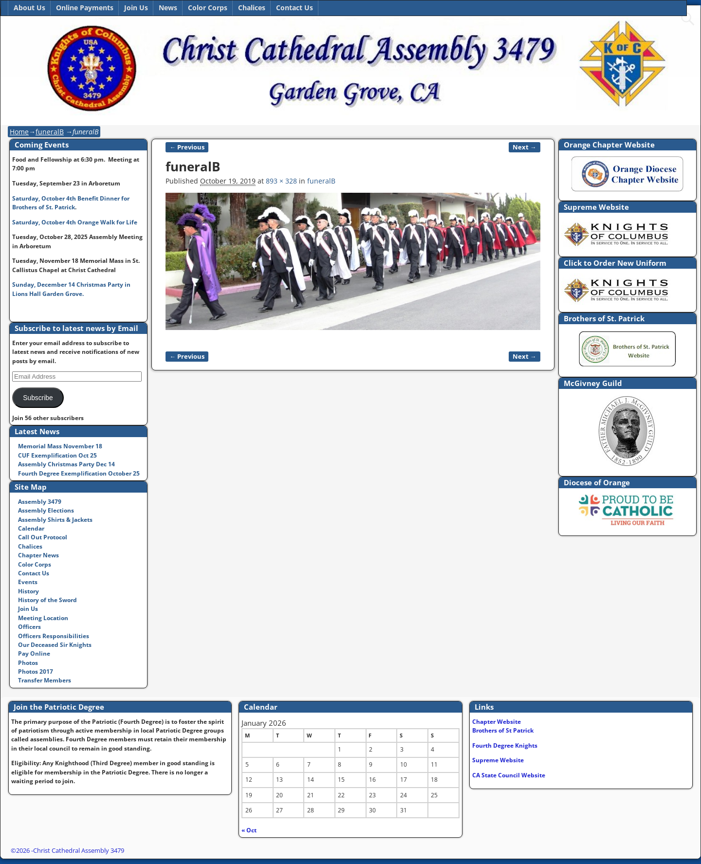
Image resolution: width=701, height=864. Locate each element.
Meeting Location (43, 618)
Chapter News (38, 555)
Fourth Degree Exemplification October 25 (79, 473)
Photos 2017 (35, 671)
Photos (28, 663)
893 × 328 (281, 180)
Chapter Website (496, 721)
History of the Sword (47, 600)
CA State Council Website (508, 775)
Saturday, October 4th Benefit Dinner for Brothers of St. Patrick (70, 202)
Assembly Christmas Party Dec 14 (66, 464)
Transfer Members (44, 680)
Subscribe (38, 398)
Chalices (251, 7)
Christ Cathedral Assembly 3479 (78, 850)
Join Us (136, 7)
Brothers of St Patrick (503, 730)
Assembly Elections (46, 510)
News (168, 7)
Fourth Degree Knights (504, 745)
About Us (29, 7)
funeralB (50, 131)
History (28, 591)
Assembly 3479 (39, 501)
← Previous (186, 147)
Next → (524, 147)
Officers (29, 627)
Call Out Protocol (42, 537)
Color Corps (207, 7)
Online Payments (84, 7)
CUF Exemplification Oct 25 (57, 455)
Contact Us (294, 7)
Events (27, 582)
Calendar (31, 528)
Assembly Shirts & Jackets (55, 519)
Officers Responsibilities (53, 636)
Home (19, 131)
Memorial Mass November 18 (60, 446)
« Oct (249, 830)
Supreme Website (498, 760)
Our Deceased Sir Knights (55, 645)
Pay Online (34, 653)
